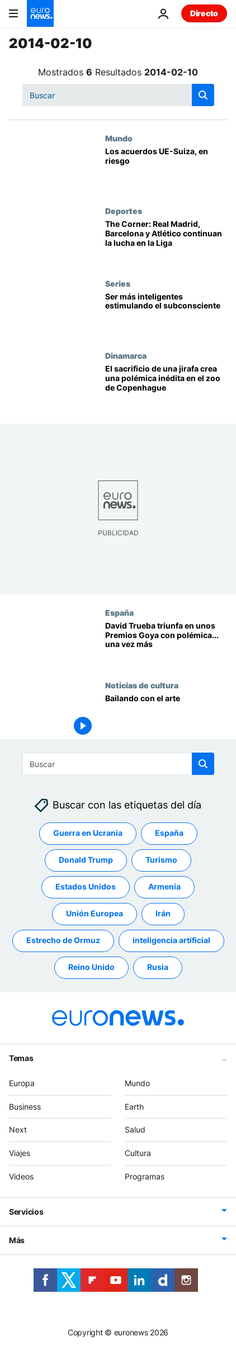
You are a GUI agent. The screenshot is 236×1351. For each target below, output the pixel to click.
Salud (135, 1130)
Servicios (26, 1211)
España (119, 612)
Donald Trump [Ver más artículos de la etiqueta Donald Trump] (86, 860)
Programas (144, 1176)
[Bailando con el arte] (166, 717)
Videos (21, 1176)
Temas (21, 1058)
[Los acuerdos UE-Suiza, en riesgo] (166, 170)
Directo (204, 13)
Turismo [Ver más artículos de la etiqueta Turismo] (161, 860)
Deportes (123, 210)
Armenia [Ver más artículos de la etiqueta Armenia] (164, 887)
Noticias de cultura (141, 685)
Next (18, 1130)
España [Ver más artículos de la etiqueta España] (169, 833)
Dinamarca (126, 355)
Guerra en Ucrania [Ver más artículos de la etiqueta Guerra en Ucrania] (87, 833)
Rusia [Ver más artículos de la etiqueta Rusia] (157, 967)
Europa (22, 1083)
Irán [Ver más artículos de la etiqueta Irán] (163, 914)
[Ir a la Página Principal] (40, 13)
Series (117, 283)
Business (25, 1106)
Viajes (19, 1153)
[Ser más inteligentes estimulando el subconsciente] (166, 315)
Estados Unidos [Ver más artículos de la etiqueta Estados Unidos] (85, 887)
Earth (134, 1106)
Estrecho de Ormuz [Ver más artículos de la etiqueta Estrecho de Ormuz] (63, 940)
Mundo (119, 138)
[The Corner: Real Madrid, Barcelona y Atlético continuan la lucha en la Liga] (166, 242)
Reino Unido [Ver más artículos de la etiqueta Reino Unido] (91, 967)
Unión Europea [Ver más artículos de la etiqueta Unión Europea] (94, 914)
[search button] (203, 95)
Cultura (138, 1153)
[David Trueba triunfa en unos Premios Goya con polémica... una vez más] (166, 644)
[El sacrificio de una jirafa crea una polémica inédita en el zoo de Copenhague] (166, 387)
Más (17, 1240)
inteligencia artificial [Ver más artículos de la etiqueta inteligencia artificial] (171, 940)
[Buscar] (118, 95)
